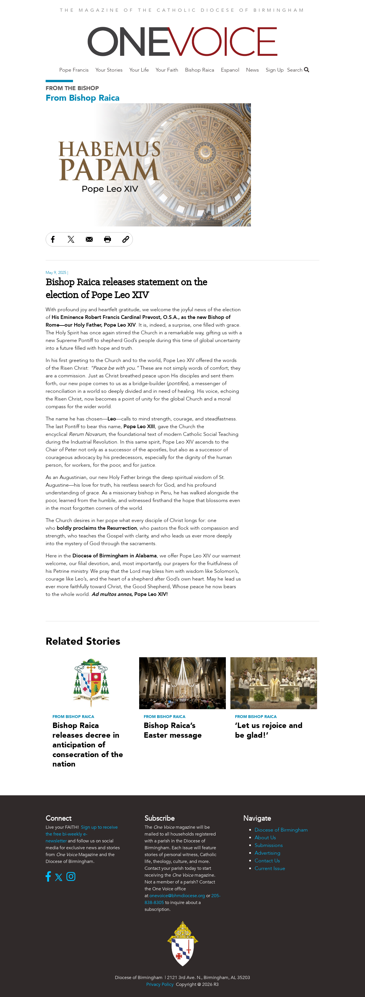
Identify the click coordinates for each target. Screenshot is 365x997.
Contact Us (267, 860)
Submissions (269, 845)
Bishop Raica (199, 70)
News (252, 70)
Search (298, 70)
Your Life (139, 70)
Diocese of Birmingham (281, 830)
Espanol (230, 70)
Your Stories (109, 70)
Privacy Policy (160, 984)
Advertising (267, 853)
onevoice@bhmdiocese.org (177, 896)
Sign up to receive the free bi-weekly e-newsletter (82, 834)
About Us (265, 837)
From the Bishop (72, 88)
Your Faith (167, 70)
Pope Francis (74, 70)
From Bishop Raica (82, 98)
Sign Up (275, 70)
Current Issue (270, 868)
